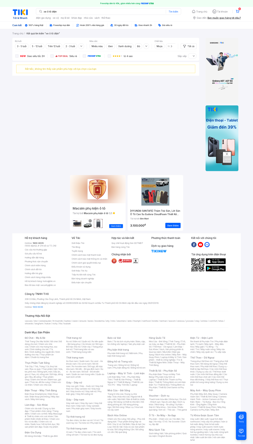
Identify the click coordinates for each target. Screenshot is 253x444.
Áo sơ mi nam (84, 364)
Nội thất (121, 399)
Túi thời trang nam (76, 428)
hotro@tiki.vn (49, 281)
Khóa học (173, 399)
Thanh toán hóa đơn (158, 399)
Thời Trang (174, 341)
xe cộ (56, 17)
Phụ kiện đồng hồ (121, 367)
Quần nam (84, 361)
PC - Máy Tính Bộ (120, 385)
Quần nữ (86, 341)
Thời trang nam (75, 357)
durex (90, 321)
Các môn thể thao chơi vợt (208, 375)
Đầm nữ (76, 341)
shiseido (29, 323)
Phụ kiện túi (95, 423)
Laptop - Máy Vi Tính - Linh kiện (126, 373)
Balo (110, 341)
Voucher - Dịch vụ (159, 395)
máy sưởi (194, 419)
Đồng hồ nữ (124, 365)
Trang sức (112, 365)
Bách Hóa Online (117, 415)
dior (36, 321)
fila (60, 323)
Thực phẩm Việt (49, 369)
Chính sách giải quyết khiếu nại (86, 263)
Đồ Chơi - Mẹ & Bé (35, 337)
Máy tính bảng (37, 399)
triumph (137, 321)
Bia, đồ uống (35, 377)
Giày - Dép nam (75, 399)
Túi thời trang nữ (75, 416)
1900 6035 (38, 307)
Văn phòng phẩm (173, 433)
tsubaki (67, 323)
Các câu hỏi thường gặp (36, 249)
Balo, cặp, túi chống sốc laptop (126, 342)
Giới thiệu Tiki (78, 243)
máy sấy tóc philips (210, 421)
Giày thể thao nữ (214, 379)
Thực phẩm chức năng (40, 411)
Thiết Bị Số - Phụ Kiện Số (163, 370)
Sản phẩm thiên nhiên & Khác (41, 417)
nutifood (146, 321)
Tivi (197, 349)
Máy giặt (200, 346)
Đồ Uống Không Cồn (124, 429)
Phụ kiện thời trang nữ (118, 353)
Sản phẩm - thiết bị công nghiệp (168, 358)
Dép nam (81, 406)
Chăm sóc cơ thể (39, 413)
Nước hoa (35, 424)
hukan (48, 323)
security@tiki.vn (48, 285)
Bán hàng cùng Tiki (120, 247)
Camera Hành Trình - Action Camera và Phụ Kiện (208, 399)
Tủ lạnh (199, 344)
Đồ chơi (54, 341)
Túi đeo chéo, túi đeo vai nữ (79, 420)
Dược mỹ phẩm (51, 427)
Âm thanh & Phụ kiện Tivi (202, 341)
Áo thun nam (72, 361)
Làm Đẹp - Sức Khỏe (36, 404)
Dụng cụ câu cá (204, 371)
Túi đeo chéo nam (82, 432)
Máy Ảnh (215, 410)
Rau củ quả (35, 369)
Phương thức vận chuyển (36, 261)
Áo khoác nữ (88, 344)
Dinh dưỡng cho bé (39, 349)
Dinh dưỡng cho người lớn (42, 352)
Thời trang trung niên (81, 352)
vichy (54, 323)
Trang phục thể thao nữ (201, 361)
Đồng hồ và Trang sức (120, 361)
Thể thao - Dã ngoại (162, 346)
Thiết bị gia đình (50, 436)
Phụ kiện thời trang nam (125, 354)
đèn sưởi (204, 419)
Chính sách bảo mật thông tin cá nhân (89, 259)
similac (204, 321)
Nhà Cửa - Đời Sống (119, 390)
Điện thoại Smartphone (36, 394)
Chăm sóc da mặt (33, 408)
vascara (28, 321)
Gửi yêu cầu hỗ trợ (33, 253)
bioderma (99, 321)
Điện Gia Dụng (33, 432)
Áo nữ (69, 341)
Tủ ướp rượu (220, 352)
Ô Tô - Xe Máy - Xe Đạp (162, 415)
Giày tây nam (86, 403)
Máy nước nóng (208, 349)
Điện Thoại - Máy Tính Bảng (41, 390)
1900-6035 (38, 243)
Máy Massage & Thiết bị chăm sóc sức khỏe (43, 415)
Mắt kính (133, 353)
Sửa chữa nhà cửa (121, 396)
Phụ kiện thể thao (209, 366)
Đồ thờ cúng (118, 407)
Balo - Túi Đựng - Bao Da (208, 402)
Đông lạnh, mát (45, 371)
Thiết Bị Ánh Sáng (208, 396)
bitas (221, 321)
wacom (172, 321)
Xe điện (176, 419)
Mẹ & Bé (167, 352)
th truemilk (58, 321)
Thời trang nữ (74, 337)
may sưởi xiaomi (205, 427)
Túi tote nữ (84, 423)
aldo (130, 321)
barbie (68, 321)
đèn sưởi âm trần (204, 437)
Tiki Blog (76, 247)
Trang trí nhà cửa (115, 394)
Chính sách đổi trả (33, 269)
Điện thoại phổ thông (40, 396)
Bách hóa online (163, 354)
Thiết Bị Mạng (123, 382)
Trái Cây (29, 366)
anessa (180, 321)
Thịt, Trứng (39, 366)
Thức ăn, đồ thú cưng (40, 382)
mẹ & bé (65, 17)
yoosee (190, 321)
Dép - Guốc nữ (87, 386)
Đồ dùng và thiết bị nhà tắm (127, 402)
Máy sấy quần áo (205, 352)
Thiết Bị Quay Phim (207, 407)
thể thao (106, 17)
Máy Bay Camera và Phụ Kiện (208, 408)
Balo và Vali (114, 337)
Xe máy (157, 421)
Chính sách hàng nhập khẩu (38, 277)
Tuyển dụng (77, 251)
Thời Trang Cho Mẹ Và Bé (37, 341)
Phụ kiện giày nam (80, 408)
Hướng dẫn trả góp (34, 273)
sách (97, 17)
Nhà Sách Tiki (157, 429)
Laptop (134, 385)
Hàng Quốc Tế (157, 337)
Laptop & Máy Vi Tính (171, 357)
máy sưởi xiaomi (211, 429)
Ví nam (69, 432)
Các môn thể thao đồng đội (209, 374)
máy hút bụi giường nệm (207, 430)
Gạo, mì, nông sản (40, 374)
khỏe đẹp (77, 17)
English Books (165, 436)
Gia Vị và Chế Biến (121, 424)
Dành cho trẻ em (39, 379)
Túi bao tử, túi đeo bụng (91, 434)
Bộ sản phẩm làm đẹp (42, 425)
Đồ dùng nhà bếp (33, 436)
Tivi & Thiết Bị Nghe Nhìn (165, 361)
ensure (82, 321)
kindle (155, 321)
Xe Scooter (174, 421)
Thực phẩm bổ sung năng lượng (209, 380)
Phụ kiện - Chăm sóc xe (160, 419)
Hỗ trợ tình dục (48, 424)
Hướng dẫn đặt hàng (34, 257)
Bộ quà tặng (121, 432)
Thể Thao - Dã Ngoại (202, 357)
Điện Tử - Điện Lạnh (201, 337)
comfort (213, 321)
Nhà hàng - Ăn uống (164, 404)
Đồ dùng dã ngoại (209, 364)
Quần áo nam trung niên (83, 374)
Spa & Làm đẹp (169, 402)
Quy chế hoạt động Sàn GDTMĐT (127, 243)
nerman (163, 321)
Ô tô (165, 421)
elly (108, 321)
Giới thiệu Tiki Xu (79, 270)
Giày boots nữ (77, 391)
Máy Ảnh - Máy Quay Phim (205, 390)
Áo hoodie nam (79, 366)
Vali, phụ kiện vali (137, 344)
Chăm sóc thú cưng (117, 419)
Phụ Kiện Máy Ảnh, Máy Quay (204, 394)
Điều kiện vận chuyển (82, 282)
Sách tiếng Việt (156, 433)
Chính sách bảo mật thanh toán (86, 255)
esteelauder (45, 321)
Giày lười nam (72, 403)
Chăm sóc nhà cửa (42, 385)
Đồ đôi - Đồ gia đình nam (87, 369)
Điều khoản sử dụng (81, 267)
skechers (121, 321)
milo (113, 321)
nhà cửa (88, 17)
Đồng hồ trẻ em (138, 367)
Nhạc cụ (129, 407)
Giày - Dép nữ (74, 382)
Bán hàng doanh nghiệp (83, 278)
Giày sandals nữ (82, 389)
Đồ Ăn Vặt (117, 427)
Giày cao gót (72, 386)
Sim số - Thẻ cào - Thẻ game (173, 410)
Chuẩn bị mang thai (40, 357)
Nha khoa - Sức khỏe (166, 407)
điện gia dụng (43, 17)
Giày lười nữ (90, 391)
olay (197, 321)
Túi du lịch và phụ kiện (123, 341)
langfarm (39, 323)
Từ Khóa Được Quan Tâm (204, 415)
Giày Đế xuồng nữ (84, 394)
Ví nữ (96, 420)
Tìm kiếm (173, 11)
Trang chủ (201, 11)
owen (75, 321)
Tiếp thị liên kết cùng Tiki (84, 274)
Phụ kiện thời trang (118, 349)
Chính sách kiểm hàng (35, 265)
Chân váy (86, 346)
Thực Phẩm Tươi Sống (37, 362)
